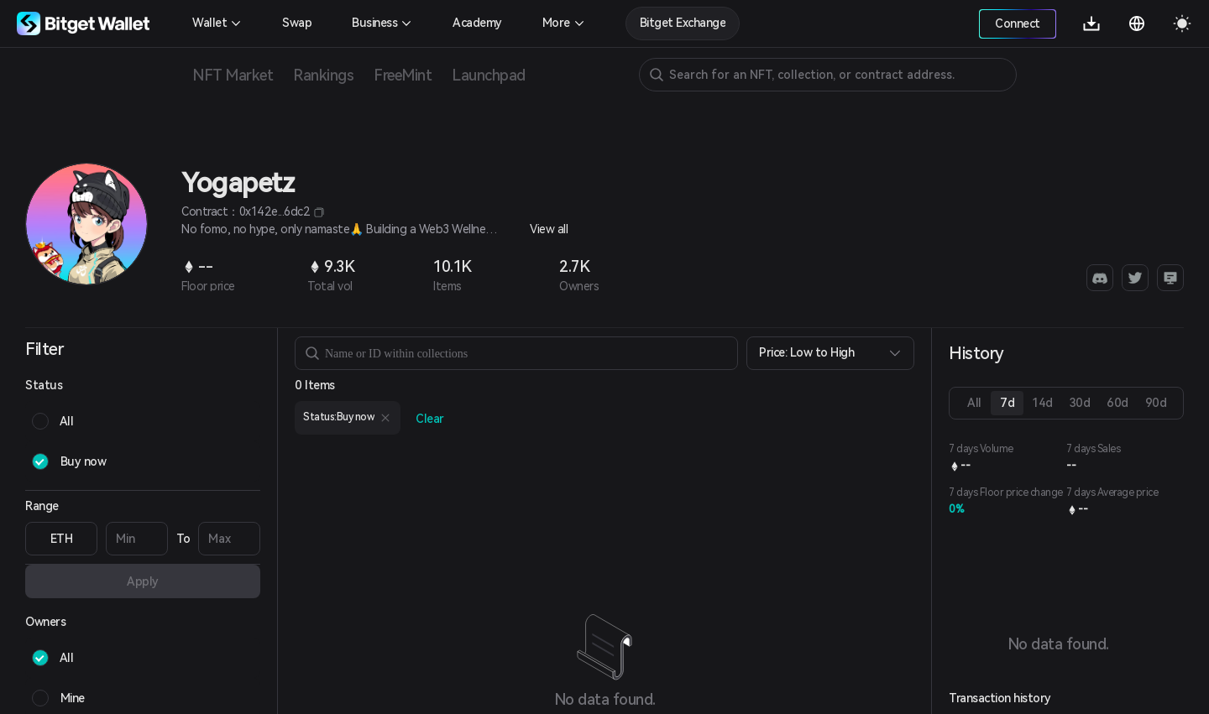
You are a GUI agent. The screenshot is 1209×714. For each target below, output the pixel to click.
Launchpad (489, 75)
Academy (477, 22)
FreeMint (403, 75)
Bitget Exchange (683, 22)
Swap (296, 22)
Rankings (323, 75)
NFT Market (232, 75)
